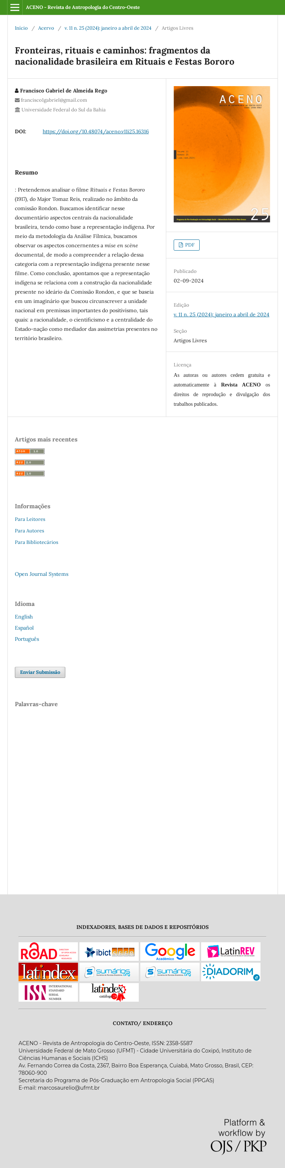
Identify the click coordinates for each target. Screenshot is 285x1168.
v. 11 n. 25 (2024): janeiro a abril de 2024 (108, 28)
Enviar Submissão (40, 672)
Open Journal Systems (41, 574)
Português (27, 639)
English (24, 616)
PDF (189, 245)
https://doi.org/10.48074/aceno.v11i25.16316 (96, 131)
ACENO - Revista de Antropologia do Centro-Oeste (83, 7)
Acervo (46, 28)
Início (21, 28)
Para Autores (29, 531)
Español (24, 627)
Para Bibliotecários (36, 542)
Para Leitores (30, 519)
